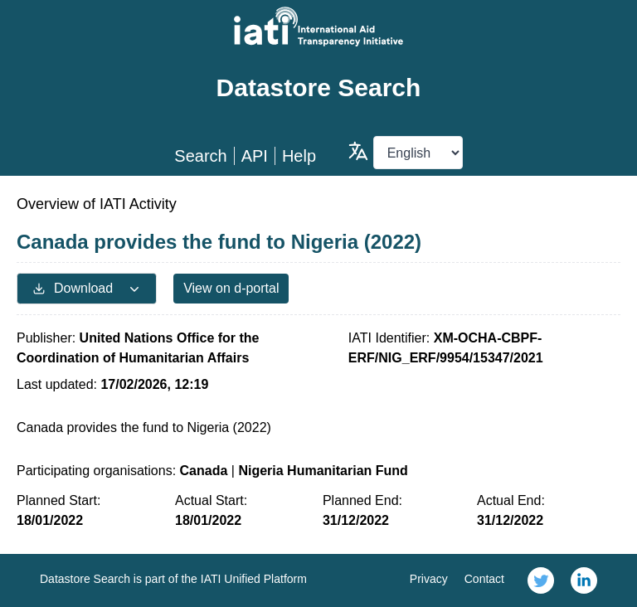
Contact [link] (484, 578)
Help (299, 156)
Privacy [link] (429, 578)
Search (200, 156)
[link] (541, 580)
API (254, 156)
